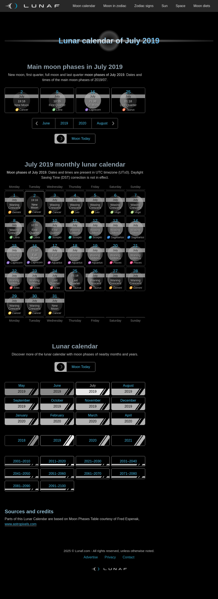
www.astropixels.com (20, 524)
